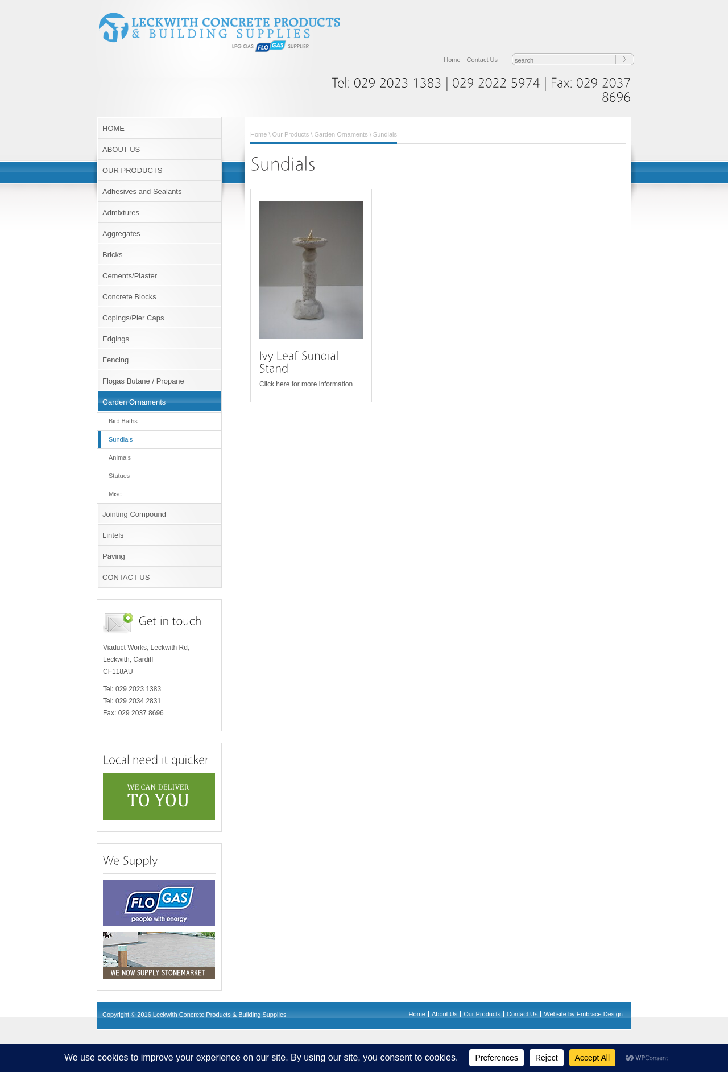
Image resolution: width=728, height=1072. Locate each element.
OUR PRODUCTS (132, 170)
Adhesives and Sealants (141, 191)
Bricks (112, 254)
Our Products (290, 134)
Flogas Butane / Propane (143, 381)
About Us (444, 1014)
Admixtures (120, 212)
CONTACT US (126, 577)
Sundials (121, 439)
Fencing (115, 360)
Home (452, 59)
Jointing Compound (134, 514)
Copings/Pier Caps (133, 318)
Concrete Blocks (129, 296)
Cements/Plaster (129, 275)
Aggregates (121, 233)
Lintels (113, 535)
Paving (113, 556)
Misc (115, 493)
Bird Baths (123, 421)
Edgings (115, 339)
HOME (113, 128)
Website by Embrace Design (583, 1014)
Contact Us (482, 59)
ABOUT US (121, 149)
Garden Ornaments (134, 402)
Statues (119, 475)
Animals (120, 457)
